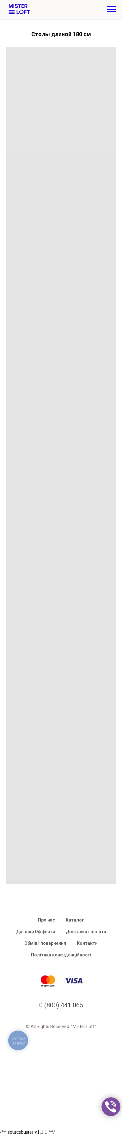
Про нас (46, 919)
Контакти (87, 943)
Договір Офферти (35, 931)
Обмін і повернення (45, 943)
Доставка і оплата (86, 931)
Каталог (75, 919)
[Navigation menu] (111, 9)
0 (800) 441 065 (61, 1005)
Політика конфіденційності (61, 954)
